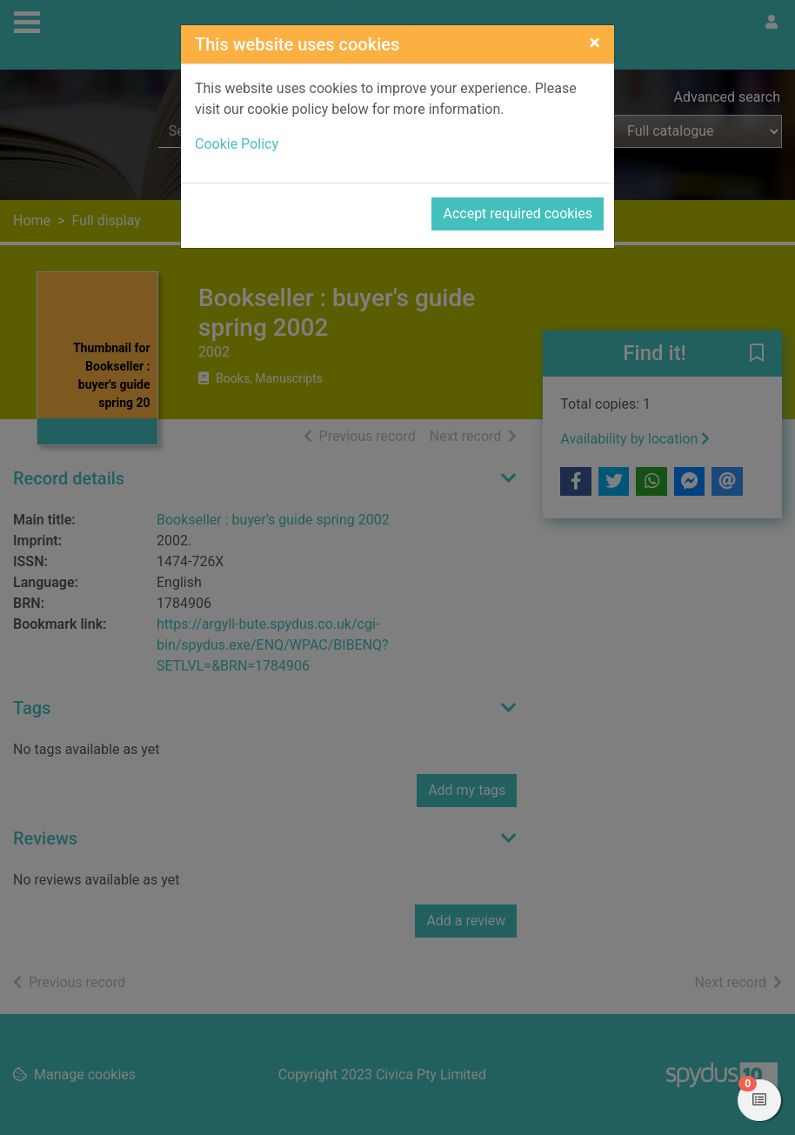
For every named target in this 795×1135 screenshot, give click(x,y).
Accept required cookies (517, 213)
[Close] (594, 42)
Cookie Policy (236, 144)
